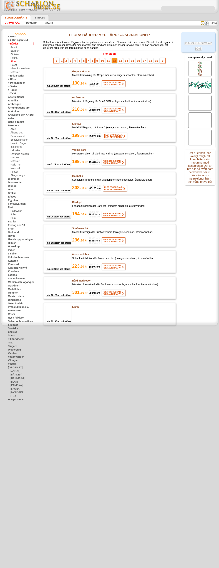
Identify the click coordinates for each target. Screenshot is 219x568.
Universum (13, 349)
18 (145, 62)
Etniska (14, 54)
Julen (13, 214)
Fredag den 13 (15, 225)
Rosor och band (80, 413)
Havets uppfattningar (18, 239)
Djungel (11, 186)
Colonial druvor (81, 439)
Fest (10, 207)
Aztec (11, 118)
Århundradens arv (17, 107)
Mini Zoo (15, 157)
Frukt (10, 228)
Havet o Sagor (17, 143)
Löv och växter (15, 278)
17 (140, 62)
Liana (75, 308)
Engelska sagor (18, 139)
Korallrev (12, 271)
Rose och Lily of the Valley (87, 360)
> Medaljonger (15, 83)
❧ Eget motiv (14, 399)
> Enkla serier (14, 75)
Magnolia (77, 177)
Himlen (11, 243)
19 (150, 62)
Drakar (11, 193)
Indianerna (16, 147)
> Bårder (12, 43)
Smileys (11, 332)
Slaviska (12, 328)
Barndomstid (17, 136)
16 (135, 62)
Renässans (13, 310)
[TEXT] (14, 396)
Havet (13, 65)
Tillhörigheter (14, 339)
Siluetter (12, 325)
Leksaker (15, 150)
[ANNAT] (15, 371)
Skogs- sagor (17, 175)
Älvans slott (16, 132)
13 (120, 62)
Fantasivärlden (15, 204)
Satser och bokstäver (18, 321)
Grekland (12, 232)
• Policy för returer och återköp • (109, 554)
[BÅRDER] (16, 374)
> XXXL (11, 93)
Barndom (12, 125)
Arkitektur (13, 111)
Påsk (13, 218)
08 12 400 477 (116, 512)
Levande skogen (18, 154)
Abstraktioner (15, 97)
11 (110, 62)
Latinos (12, 275)
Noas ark (15, 168)
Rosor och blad (80, 256)
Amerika (12, 100)
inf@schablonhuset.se (117, 518)
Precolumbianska (16, 307)
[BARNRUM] (17, 378)
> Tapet (11, 90)
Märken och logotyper (19, 282)
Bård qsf (77, 203)
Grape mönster (80, 73)
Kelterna (12, 260)
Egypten (12, 200)
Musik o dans (14, 296)
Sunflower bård (81, 229)
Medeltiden (13, 289)
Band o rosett (15, 122)
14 (125, 62)
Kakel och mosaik (16, 257)
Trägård (12, 346)
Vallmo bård (79, 151)
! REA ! (11, 36)
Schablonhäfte (14, 17)
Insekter (12, 253)
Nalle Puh (15, 164)
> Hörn (11, 79)
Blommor (12, 179)
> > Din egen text (16, 40)
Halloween (16, 211)
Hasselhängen (80, 334)
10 (104, 62)
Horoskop (13, 246)
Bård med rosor (81, 282)
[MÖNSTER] (17, 392)
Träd (10, 342)
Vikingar (12, 360)
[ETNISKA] (16, 385)
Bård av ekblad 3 (81, 386)
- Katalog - (11, 23)
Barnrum (15, 50)
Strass (34, 17)
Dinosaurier (14, 182)
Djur (10, 189)
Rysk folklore (14, 317)
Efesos (11, 196)
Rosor (11, 314)
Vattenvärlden (15, 357)
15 (130, 62)
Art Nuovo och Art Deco (20, 115)
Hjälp (44, 23)
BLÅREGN (77, 99)
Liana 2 (76, 125)
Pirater (14, 171)
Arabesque (13, 104)
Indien (11, 250)
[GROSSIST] (14, 367)
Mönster (15, 72)
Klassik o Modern (19, 68)
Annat (14, 47)
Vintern (11, 364)
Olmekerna (13, 300)
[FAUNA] (15, 389)
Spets (11, 335)
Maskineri (13, 285)
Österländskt (14, 303)
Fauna (14, 58)
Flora (13, 61)
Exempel (29, 23)
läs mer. (132, 565)
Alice (13, 129)
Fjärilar (11, 221)
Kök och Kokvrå (15, 268)
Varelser (12, 353)
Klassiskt (12, 264)
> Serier (11, 86)
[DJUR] (14, 381)
